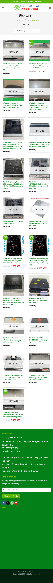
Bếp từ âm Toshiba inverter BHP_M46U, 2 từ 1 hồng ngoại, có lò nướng (13, 377)
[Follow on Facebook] (4, 503)
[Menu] (3, 7)
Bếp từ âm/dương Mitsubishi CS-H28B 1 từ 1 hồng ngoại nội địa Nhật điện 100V (39, 145)
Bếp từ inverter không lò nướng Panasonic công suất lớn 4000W (39, 223)
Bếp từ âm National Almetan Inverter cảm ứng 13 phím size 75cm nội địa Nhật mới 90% (13, 67)
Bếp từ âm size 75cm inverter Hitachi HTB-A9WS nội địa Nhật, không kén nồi (13, 415)
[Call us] (12, 503)
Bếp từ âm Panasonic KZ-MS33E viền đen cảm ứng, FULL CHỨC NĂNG (38, 377)
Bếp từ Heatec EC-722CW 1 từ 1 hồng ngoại (13, 222)
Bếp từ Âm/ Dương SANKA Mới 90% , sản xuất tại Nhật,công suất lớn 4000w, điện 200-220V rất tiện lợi (12, 146)
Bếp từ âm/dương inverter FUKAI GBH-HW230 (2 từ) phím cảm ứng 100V (12, 261)
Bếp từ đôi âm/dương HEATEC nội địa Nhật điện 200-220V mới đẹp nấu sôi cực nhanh (38, 185)
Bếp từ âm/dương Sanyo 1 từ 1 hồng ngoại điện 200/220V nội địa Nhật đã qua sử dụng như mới (13, 185)
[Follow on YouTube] (16, 503)
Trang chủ (18, 20)
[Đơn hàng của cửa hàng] (26, 31)
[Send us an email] (8, 503)
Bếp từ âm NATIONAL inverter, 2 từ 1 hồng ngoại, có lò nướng (38, 300)
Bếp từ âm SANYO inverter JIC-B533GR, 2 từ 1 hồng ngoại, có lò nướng (38, 340)
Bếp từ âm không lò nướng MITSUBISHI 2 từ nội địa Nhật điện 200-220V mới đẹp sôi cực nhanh (13, 302)
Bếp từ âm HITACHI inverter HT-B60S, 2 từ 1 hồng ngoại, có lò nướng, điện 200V (13, 340)
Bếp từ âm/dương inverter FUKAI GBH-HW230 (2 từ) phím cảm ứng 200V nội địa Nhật (39, 262)
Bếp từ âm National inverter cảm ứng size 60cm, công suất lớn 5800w (39, 66)
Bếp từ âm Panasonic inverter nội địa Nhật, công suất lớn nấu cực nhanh (12, 105)
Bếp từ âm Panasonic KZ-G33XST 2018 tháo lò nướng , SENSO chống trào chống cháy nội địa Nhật (39, 106)
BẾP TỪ (27, 20)
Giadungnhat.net (33, 574)
